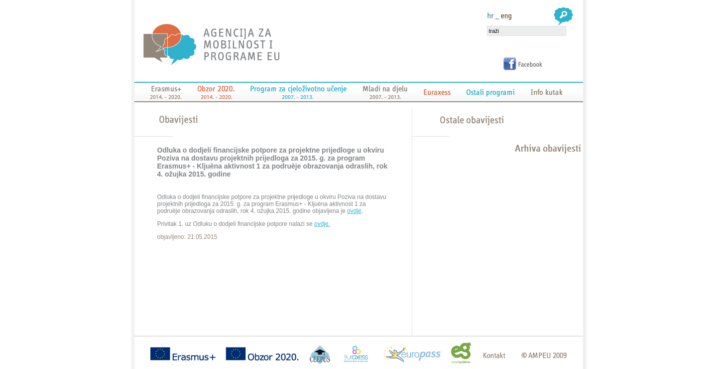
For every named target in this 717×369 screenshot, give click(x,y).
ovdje (354, 210)
